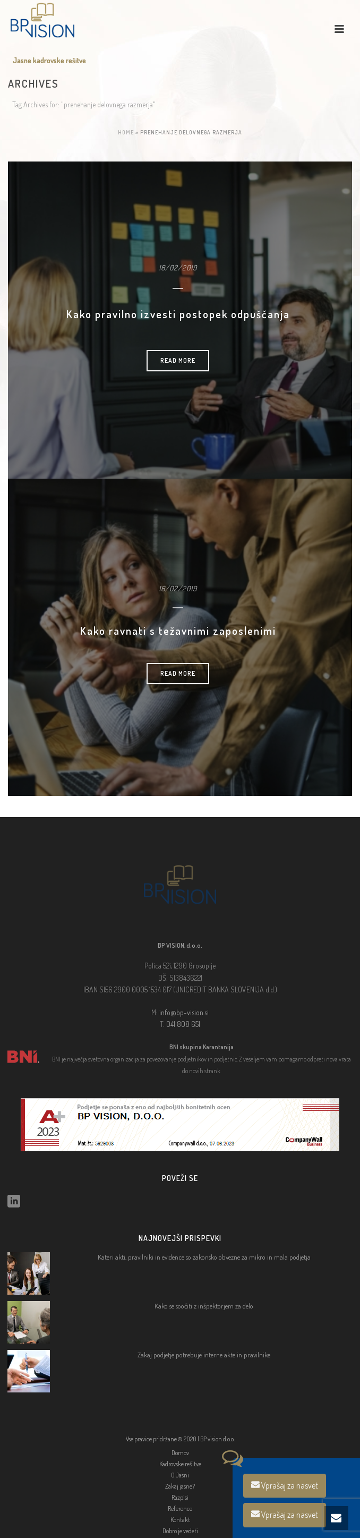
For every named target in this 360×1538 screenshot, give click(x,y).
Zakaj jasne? (180, 1486)
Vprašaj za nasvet (284, 1485)
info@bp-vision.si (184, 1012)
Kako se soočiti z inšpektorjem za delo (204, 1306)
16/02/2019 (178, 267)
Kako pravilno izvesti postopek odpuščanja (178, 314)
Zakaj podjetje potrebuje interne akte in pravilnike (204, 1354)
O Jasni (180, 1475)
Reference (180, 1508)
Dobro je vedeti (180, 1531)
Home (126, 132)
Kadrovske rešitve (180, 1464)
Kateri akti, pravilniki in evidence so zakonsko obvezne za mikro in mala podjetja (204, 1257)
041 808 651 (183, 1024)
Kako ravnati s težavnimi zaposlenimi (178, 631)
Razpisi (180, 1497)
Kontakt (180, 1520)
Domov (180, 1453)
